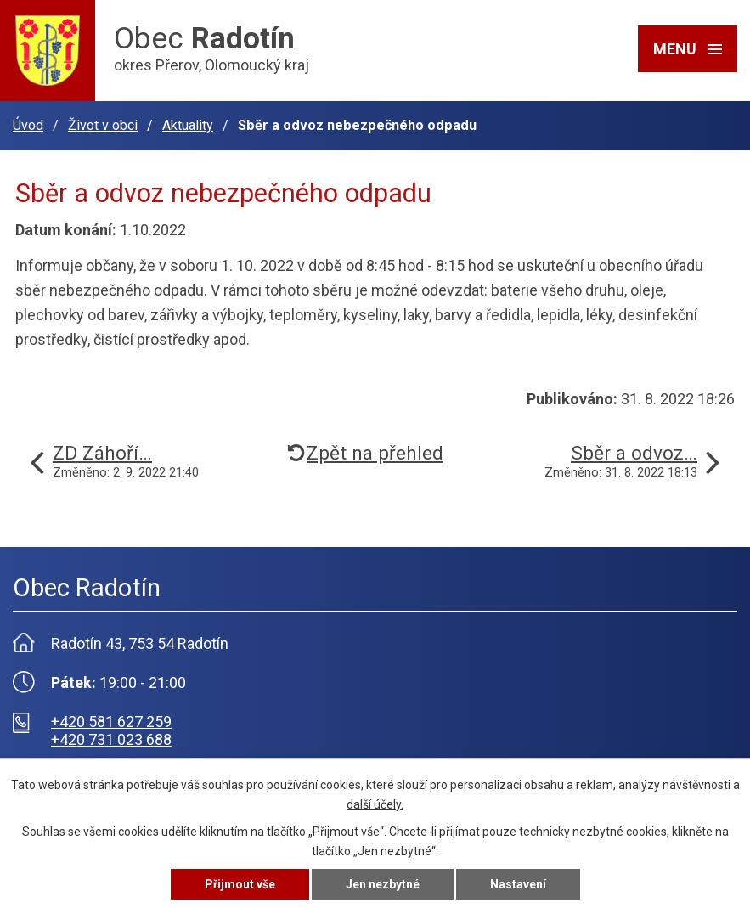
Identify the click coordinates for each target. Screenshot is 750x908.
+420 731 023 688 (111, 739)
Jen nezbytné (383, 884)
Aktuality (187, 125)
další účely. (375, 804)
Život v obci (103, 125)
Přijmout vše (240, 884)
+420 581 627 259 (111, 721)
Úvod (28, 125)
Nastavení (518, 884)
